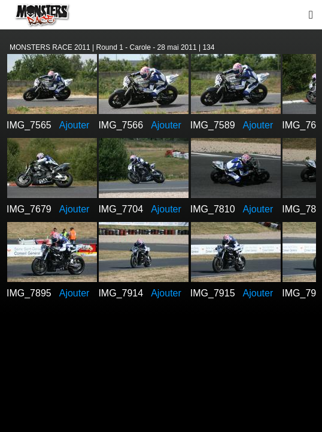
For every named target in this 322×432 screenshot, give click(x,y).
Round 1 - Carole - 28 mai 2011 (146, 47)
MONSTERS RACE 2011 (50, 47)
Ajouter (74, 125)
